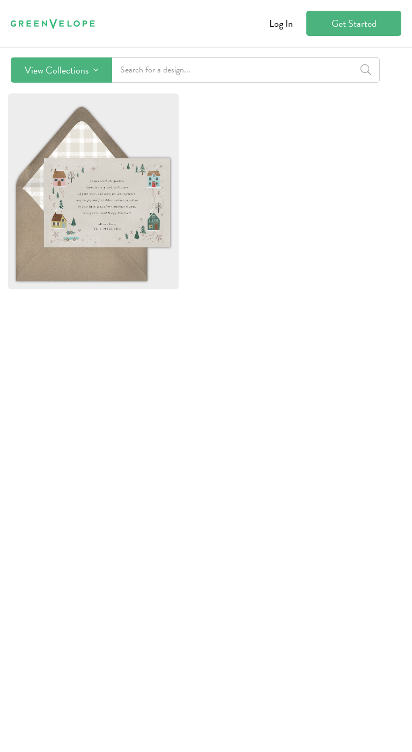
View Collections (61, 70)
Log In (281, 23)
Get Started (354, 23)
